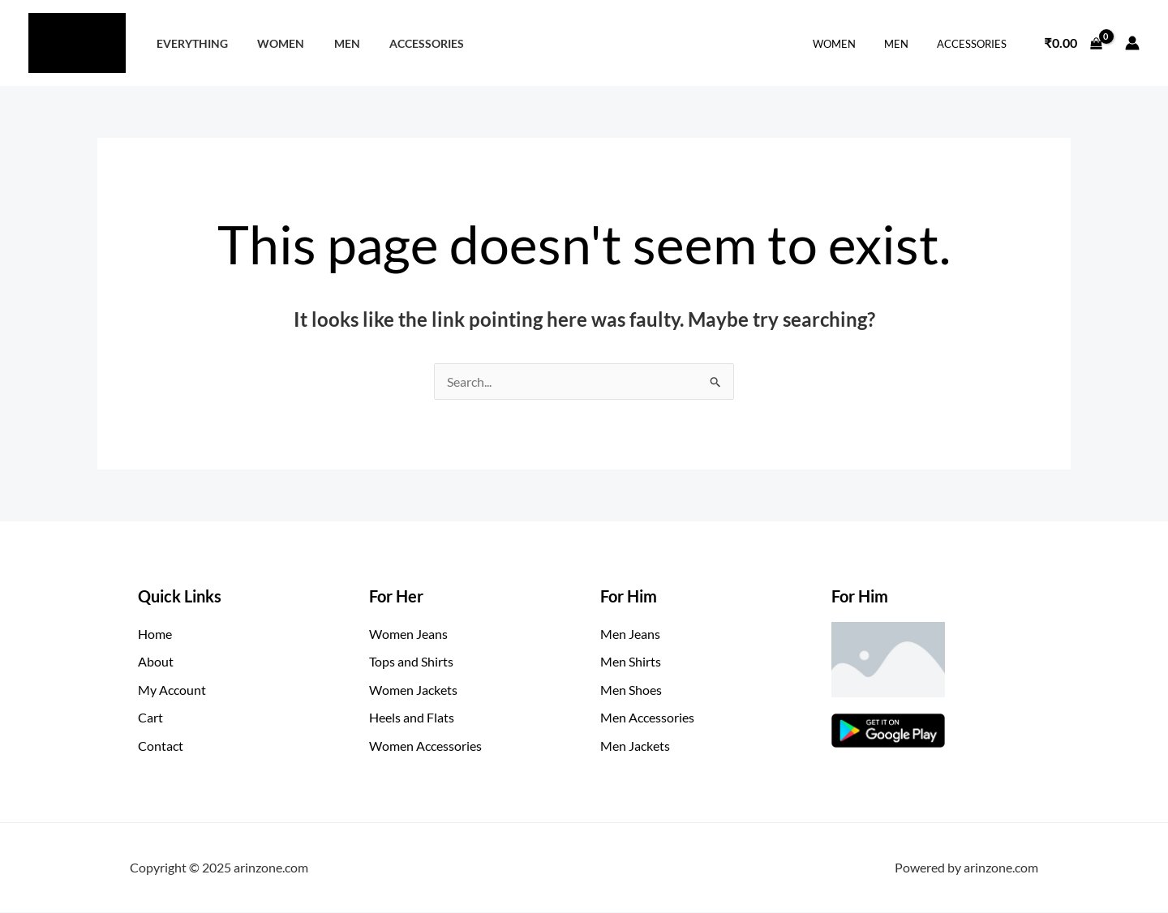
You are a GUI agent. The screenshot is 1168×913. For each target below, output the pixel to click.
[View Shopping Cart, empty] (1073, 43)
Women (271, 43)
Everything (189, 43)
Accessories (405, 43)
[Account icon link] (1132, 43)
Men (332, 43)
